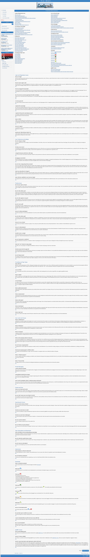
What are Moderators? (54, 15)
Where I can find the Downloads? (56, 51)
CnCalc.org (4, 61)
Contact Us (20, 553)
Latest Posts (7, 32)
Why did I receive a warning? (19, 46)
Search (7, 22)
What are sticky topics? (18, 60)
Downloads (4, 14)
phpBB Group (40, 532)
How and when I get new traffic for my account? (58, 64)
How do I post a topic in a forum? (20, 37)
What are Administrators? (55, 14)
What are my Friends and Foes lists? (56, 30)
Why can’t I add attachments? (19, 45)
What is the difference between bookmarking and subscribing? (60, 42)
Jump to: (80, 550)
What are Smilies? (17, 56)
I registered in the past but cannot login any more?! (22, 21)
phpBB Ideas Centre (55, 537)
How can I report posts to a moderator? (21, 47)
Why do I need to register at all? (20, 15)
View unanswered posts (5, 28)
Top (15, 80)
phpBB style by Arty (83, 556)
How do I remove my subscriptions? (56, 44)
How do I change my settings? (19, 27)
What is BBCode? (17, 54)
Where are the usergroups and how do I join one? (58, 18)
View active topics (4, 30)
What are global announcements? (20, 58)
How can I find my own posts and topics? (57, 39)
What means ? (54, 53)
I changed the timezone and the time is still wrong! (22, 30)
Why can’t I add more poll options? (20, 42)
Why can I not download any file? (56, 63)
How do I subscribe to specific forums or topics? (58, 43)
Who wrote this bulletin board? (55, 69)
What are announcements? (19, 59)
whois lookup (78, 542)
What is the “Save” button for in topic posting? (22, 48)
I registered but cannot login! (19, 20)
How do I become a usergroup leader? (56, 19)
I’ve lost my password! (18, 19)
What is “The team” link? (55, 22)
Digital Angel (4, 63)
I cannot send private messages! (55, 25)
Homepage (4, 10)
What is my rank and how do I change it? (21, 33)
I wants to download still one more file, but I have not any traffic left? (61, 65)
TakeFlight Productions (5, 66)
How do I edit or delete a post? (19, 38)
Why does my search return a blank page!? (57, 37)
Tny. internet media (5, 64)
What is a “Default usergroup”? (55, 21)
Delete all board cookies (85, 553)
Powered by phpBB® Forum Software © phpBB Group (87, 556)
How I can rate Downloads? (55, 66)
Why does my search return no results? (57, 36)
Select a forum (86, 551)
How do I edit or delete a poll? (19, 43)
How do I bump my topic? (19, 51)
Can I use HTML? (17, 55)
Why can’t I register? (18, 23)
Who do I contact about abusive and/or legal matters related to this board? (62, 71)
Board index (16, 553)
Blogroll (3, 60)
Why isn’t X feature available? (55, 70)
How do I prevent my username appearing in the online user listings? (25, 18)
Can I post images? (18, 57)
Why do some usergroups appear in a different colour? (59, 20)
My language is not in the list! (19, 31)
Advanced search (4, 26)
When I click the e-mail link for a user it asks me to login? (23, 34)
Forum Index (5, 12)
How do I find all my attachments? (56, 48)
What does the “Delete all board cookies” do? (22, 24)
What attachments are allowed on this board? (57, 47)
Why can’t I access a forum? (19, 44)
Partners (7, 52)
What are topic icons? (18, 63)
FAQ (3, 20)
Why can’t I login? (18, 14)
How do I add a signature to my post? (20, 39)
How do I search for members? (55, 38)
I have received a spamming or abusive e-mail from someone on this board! (62, 27)
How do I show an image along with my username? (22, 32)
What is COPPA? (17, 22)
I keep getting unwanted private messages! (57, 26)
